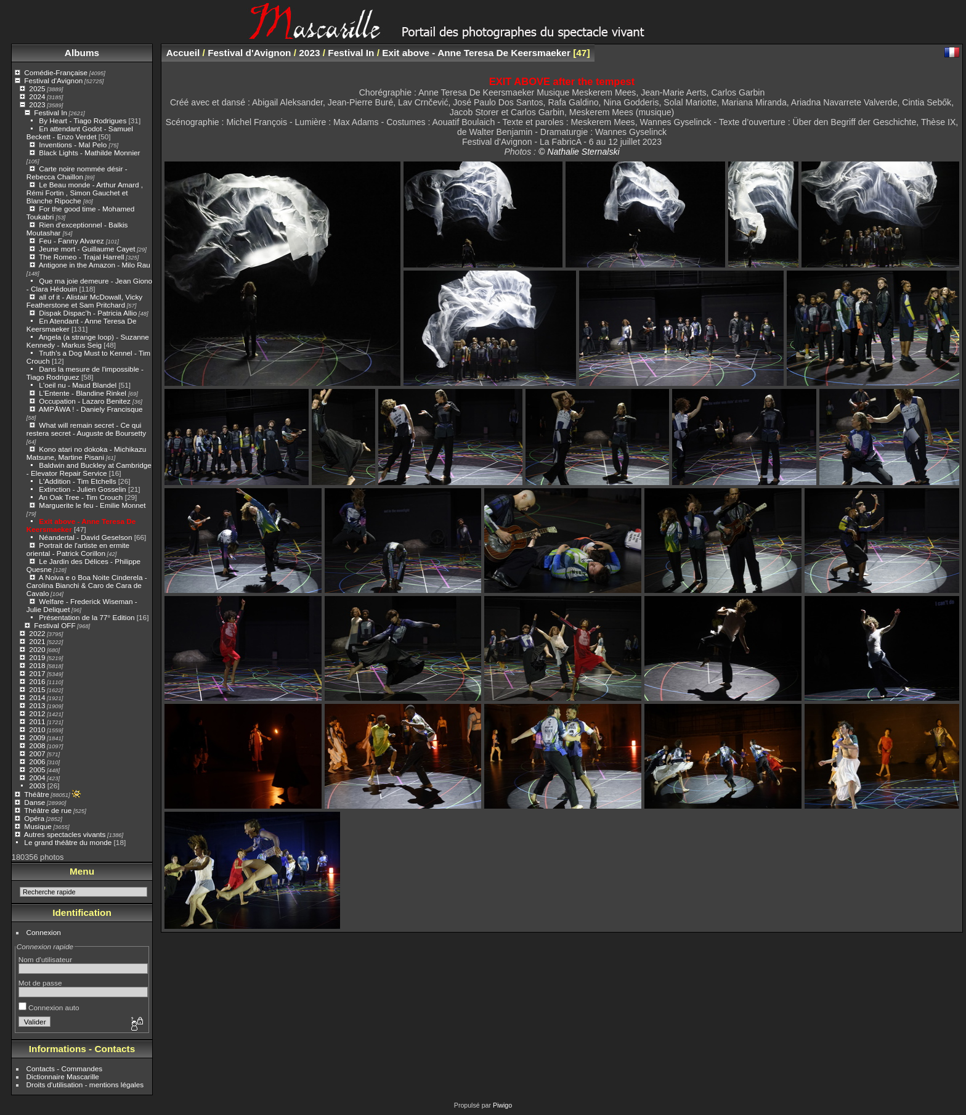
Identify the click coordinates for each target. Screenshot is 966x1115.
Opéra (34, 818)
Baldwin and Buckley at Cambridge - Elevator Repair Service (89, 469)
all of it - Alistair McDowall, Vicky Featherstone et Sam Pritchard (84, 301)
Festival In (50, 112)
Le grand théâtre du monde (68, 842)
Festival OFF (54, 625)
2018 (37, 665)
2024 (37, 96)
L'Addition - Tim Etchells (77, 481)
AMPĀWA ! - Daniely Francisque (91, 409)
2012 (37, 713)
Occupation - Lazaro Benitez (85, 401)
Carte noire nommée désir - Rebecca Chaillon (77, 173)
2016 (37, 681)
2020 (37, 649)
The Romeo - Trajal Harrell (81, 257)
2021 (37, 641)
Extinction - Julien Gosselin (82, 489)
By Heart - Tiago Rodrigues (82, 120)
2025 (37, 88)
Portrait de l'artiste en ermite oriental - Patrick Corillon (77, 549)
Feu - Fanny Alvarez (72, 241)
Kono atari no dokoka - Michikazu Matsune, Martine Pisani (86, 453)
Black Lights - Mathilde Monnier (89, 153)
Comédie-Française (55, 72)
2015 (37, 689)
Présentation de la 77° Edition (86, 617)
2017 (37, 673)
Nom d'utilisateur (45, 959)
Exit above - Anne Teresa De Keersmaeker (476, 52)
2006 (37, 762)
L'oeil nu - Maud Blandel (77, 385)
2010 (37, 729)
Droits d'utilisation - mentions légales (85, 1084)
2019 (37, 657)
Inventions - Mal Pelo (73, 145)
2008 (37, 745)
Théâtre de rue (47, 810)
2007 (37, 753)
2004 (37, 778)
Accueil (183, 52)
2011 (37, 721)
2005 (37, 770)
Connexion (43, 932)
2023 (37, 104)
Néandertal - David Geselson (85, 537)
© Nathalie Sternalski (579, 152)
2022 (37, 633)
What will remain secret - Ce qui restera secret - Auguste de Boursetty (86, 429)
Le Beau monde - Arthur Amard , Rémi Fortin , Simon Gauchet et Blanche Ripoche (84, 193)
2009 (37, 737)
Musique (37, 826)
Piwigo (502, 1105)
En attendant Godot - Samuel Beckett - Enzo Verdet (79, 133)
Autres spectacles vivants (65, 834)
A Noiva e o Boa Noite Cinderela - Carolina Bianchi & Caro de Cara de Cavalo (86, 585)
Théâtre (36, 794)
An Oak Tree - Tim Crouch (81, 497)
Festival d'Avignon (53, 80)
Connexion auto (48, 1007)
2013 (37, 705)
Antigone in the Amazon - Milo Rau (94, 265)
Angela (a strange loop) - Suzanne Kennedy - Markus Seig (87, 341)
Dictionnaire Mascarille (62, 1076)
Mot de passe (40, 983)
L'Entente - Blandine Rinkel (83, 393)
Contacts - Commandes (64, 1068)
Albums (82, 52)
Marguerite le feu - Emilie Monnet (92, 505)
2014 (37, 697)
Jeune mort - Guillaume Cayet (87, 249)
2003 (37, 786)
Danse (34, 802)
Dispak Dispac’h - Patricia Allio (88, 313)
